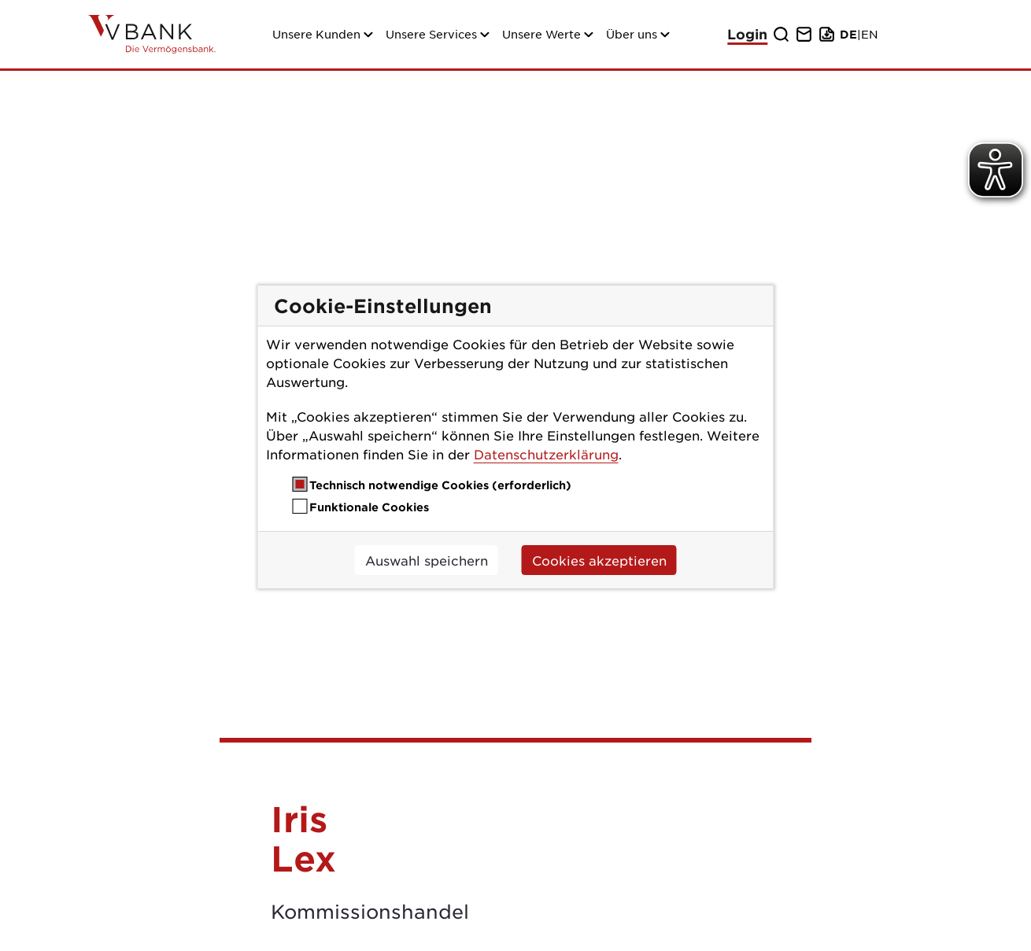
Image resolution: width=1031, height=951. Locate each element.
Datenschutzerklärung (546, 454)
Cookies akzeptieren (599, 560)
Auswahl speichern (426, 560)
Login (747, 34)
